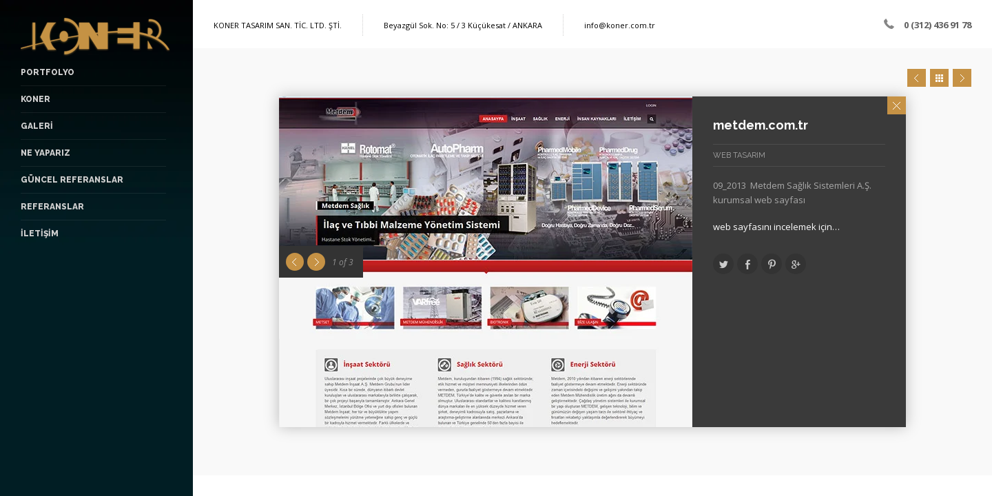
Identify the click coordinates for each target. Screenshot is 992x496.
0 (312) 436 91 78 (937, 25)
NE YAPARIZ (45, 153)
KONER (35, 99)
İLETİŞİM (40, 233)
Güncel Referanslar (72, 180)
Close (896, 105)
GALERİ (37, 126)
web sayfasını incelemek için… (776, 226)
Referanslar (52, 206)
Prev (916, 78)
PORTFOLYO (47, 72)
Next (962, 78)
